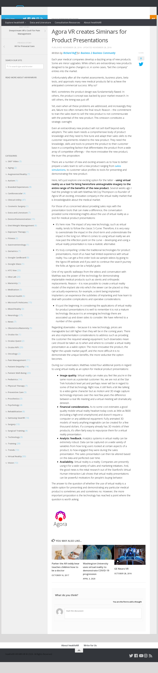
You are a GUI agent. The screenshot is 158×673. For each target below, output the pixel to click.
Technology (14, 448)
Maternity (13, 294)
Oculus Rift (13, 358)
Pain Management (17, 371)
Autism (11, 191)
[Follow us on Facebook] (28, 30)
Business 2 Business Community (98, 63)
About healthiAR (92, 22)
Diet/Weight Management (21, 236)
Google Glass (14, 274)
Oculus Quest (14, 351)
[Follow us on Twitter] (24, 30)
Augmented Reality (17, 185)
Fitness (11, 249)
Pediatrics (13, 390)
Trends (11, 460)
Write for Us (90, 656)
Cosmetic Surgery (16, 217)
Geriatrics (13, 262)
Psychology (13, 416)
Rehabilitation (15, 422)
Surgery (12, 435)
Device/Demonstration (65, 30)
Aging (11, 178)
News (10, 332)
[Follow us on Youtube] (33, 30)
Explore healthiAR (14, 22)
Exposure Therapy (17, 242)
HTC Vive (12, 281)
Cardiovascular (15, 204)
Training (12, 454)
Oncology (13, 364)
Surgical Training (16, 441)
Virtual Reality (15, 467)
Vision (11, 473)
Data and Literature (40, 22)
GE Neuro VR (121, 579)
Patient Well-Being (17, 383)
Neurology (13, 326)
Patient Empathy (16, 377)
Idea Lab (12, 287)
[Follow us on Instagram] (37, 30)
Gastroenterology (17, 255)
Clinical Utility (14, 210)
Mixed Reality (14, 319)
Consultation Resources (67, 22)
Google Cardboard (17, 268)
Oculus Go (13, 345)
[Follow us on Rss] (42, 30)
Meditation (13, 300)
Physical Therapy (16, 396)
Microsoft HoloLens (18, 313)
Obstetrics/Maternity (18, 339)
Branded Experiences (18, 197)
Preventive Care (16, 403)
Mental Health (15, 307)
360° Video (13, 172)
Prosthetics (13, 409)
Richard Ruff (69, 63)
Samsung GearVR (16, 428)
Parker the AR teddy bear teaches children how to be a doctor (65, 578)
